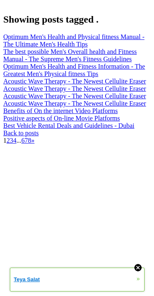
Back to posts (21, 133)
